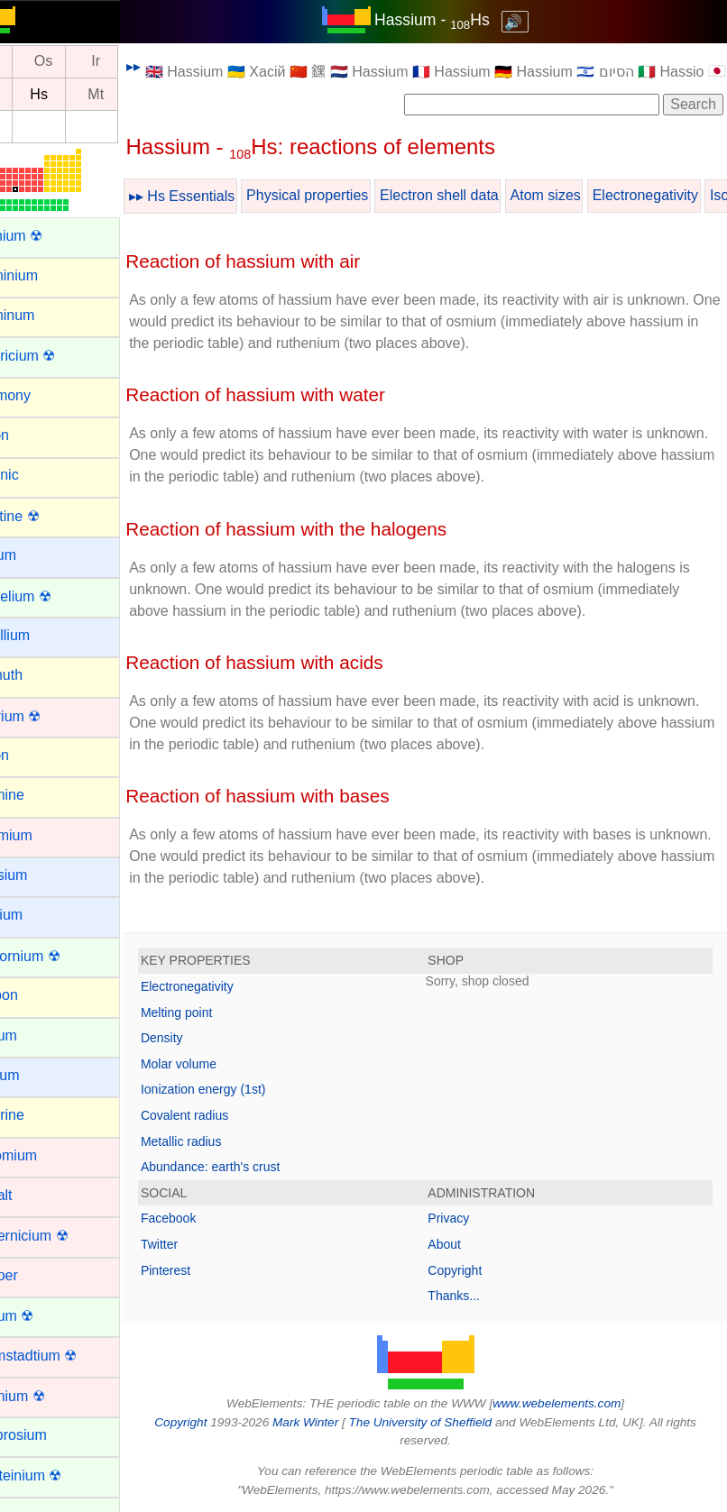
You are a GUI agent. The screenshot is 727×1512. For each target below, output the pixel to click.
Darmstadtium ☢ (66, 1355)
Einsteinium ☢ (58, 1475)
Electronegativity (229, 986)
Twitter (201, 1244)
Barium (36, 555)
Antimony (43, 395)
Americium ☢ (55, 355)
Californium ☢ (57, 956)
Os (86, 61)
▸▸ (176, 66)
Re (32, 61)
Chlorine (40, 1115)
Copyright (476, 1270)
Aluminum (45, 315)
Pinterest (208, 1270)
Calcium (39, 914)
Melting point (218, 1012)
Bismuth (39, 675)
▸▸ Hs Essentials (224, 196)
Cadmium (43, 835)
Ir (138, 61)
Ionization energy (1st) (245, 1089)
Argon (32, 435)
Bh (33, 94)
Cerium (36, 1035)
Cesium (37, 1075)
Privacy (470, 1218)
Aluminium (46, 275)
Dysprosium (50, 1435)
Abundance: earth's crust (252, 1166)
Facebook (210, 1218)
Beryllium (42, 635)
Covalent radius (227, 1115)
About (466, 1244)
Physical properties (349, 195)
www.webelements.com (578, 1403)
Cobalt (33, 1195)
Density (204, 1038)
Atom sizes (587, 195)
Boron (32, 755)
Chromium (46, 1155)
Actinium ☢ (49, 235)
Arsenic (36, 474)
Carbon (36, 995)
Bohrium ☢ (48, 716)
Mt (138, 94)
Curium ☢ (44, 1316)
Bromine (40, 794)
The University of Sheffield (443, 1422)
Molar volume (221, 1064)
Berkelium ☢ (53, 596)
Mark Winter (326, 1422)
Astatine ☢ (47, 516)
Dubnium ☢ (50, 1396)
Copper (36, 1275)
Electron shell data (481, 195)
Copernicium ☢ (61, 1235)
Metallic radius (223, 1141)
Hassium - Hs (453, 20)
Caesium (41, 875)
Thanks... (475, 1295)
